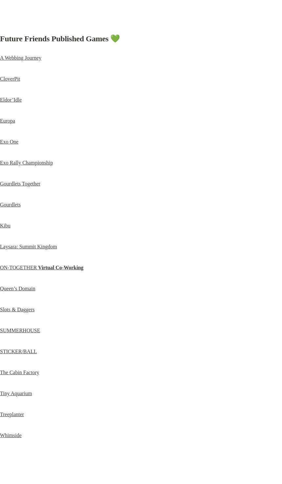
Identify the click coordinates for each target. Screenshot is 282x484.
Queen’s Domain (17, 288)
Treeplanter (12, 414)
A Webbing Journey (20, 58)
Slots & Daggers (17, 309)
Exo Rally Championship (26, 162)
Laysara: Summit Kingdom (28, 246)
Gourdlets (10, 204)
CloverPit (10, 79)
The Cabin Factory (19, 372)
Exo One (9, 142)
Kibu (5, 225)
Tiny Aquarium (16, 393)
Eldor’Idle (11, 100)
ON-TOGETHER (41, 267)
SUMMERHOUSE (20, 330)
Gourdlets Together (20, 183)
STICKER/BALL (18, 351)
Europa (7, 121)
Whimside (11, 435)
